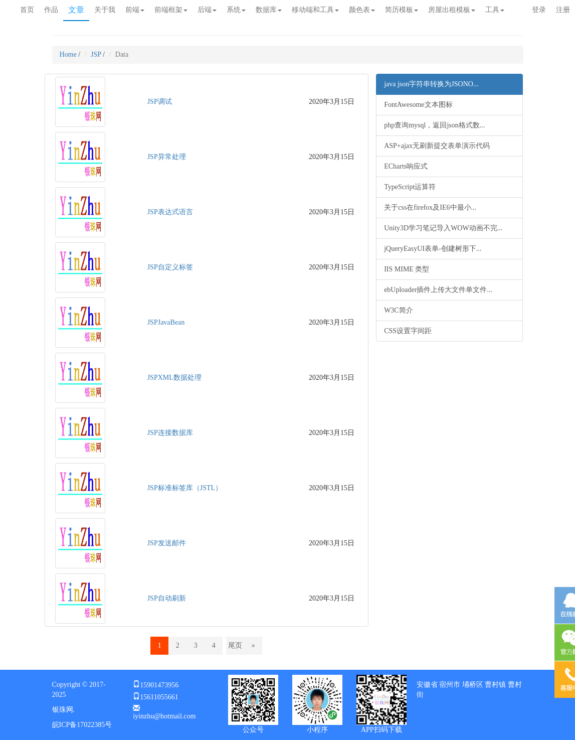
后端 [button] (207, 10)
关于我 (104, 10)
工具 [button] (494, 10)
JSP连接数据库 (170, 432)
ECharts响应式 (406, 166)
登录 (539, 10)
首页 (27, 10)
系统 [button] (236, 10)
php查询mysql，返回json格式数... (434, 125)
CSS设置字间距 (408, 331)
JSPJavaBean (166, 322)
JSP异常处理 (166, 157)
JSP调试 (159, 101)
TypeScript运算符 (410, 187)
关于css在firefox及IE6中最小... (430, 207)
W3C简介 (398, 310)
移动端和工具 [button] (315, 10)
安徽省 (427, 684)
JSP (96, 54)
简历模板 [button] (401, 10)
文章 (76, 10)
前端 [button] (134, 10)
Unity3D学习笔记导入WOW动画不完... (443, 228)
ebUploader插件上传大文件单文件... (438, 289)
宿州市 (449, 684)
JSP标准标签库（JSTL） (184, 488)
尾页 (235, 645)
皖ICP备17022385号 (82, 724)
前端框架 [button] (170, 10)
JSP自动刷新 (166, 598)
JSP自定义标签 (170, 267)
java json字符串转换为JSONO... (431, 84)
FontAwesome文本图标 (418, 104)
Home (68, 54)
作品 (51, 10)
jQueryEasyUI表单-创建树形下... (432, 248)
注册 (563, 10)
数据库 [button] (269, 10)
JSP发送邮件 (166, 543)
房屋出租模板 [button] (451, 10)
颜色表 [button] (362, 10)
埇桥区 (472, 684)
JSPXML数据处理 (174, 377)
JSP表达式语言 (170, 212)
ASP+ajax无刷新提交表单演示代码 (437, 146)
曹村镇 (495, 684)
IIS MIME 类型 (406, 269)
